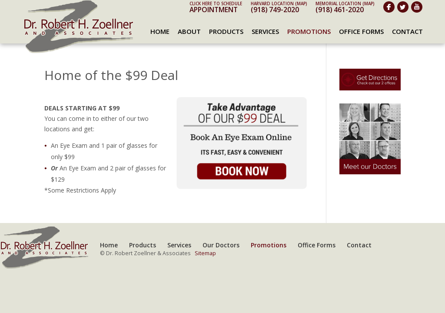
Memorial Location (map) (344, 4)
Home (159, 31)
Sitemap (205, 253)
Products (226, 31)
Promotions (309, 31)
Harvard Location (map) (279, 4)
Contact (407, 31)
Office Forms (361, 31)
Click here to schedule (215, 4)
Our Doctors (221, 245)
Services (265, 31)
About (189, 31)
